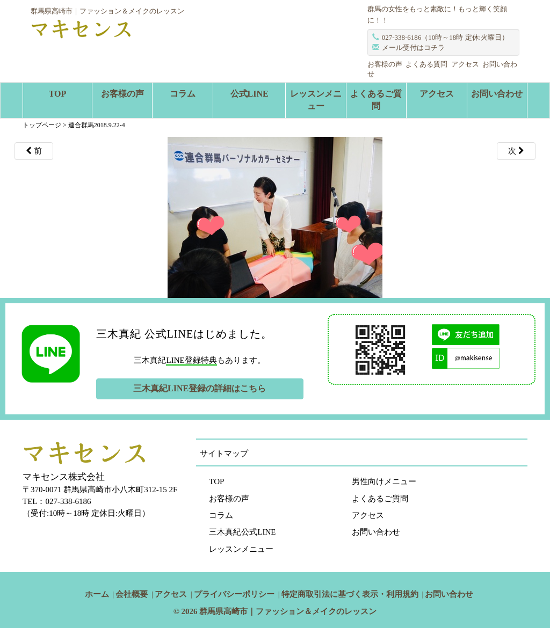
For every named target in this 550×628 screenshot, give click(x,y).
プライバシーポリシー (234, 594)
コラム (183, 93)
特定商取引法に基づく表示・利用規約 (349, 594)
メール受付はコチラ (413, 47)
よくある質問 (426, 64)
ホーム (97, 594)
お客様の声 (384, 64)
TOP (58, 93)
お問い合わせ (497, 93)
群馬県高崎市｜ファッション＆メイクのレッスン (288, 611)
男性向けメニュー (384, 481)
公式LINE (249, 93)
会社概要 (131, 594)
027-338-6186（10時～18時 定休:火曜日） (445, 37)
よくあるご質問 (376, 100)
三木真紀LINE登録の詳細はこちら (199, 388)
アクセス (465, 64)
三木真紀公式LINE (242, 532)
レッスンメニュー (316, 100)
